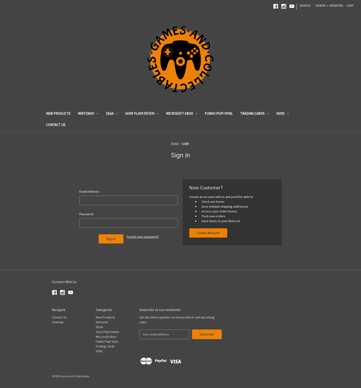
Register (336, 5)
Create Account (208, 233)
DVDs (282, 113)
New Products (58, 113)
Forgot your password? (143, 237)
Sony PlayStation (142, 113)
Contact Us (55, 125)
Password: (86, 214)
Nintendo (88, 113)
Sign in (320, 5)
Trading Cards (254, 113)
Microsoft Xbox (181, 113)
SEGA (112, 113)
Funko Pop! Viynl (219, 113)
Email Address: (89, 191)
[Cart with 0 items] (350, 5)
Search (305, 5)
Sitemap (58, 322)
